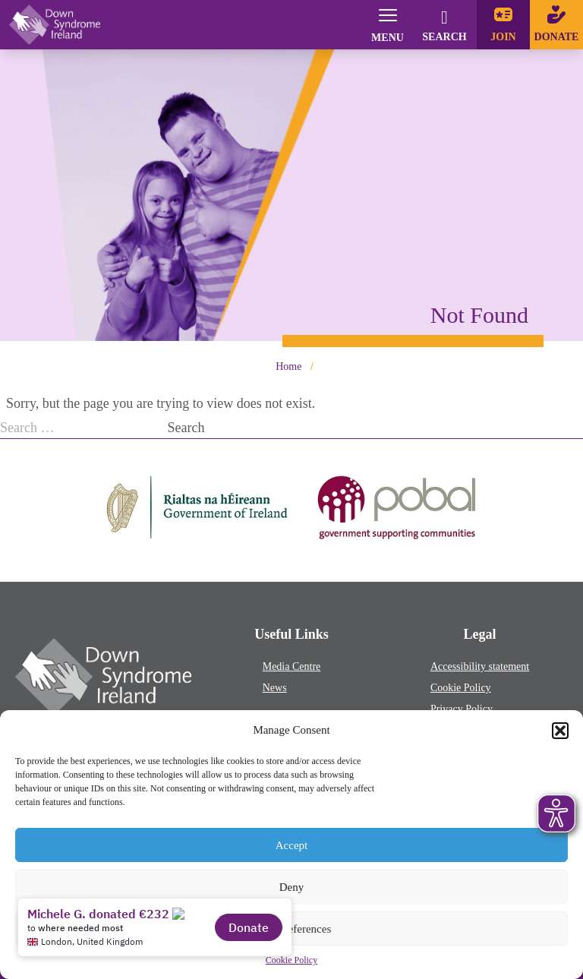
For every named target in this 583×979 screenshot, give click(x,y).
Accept (291, 845)
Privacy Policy (461, 709)
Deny (291, 887)
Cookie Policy (460, 687)
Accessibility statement (479, 666)
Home (288, 366)
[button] (560, 730)
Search (186, 427)
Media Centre (292, 666)
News (275, 687)
